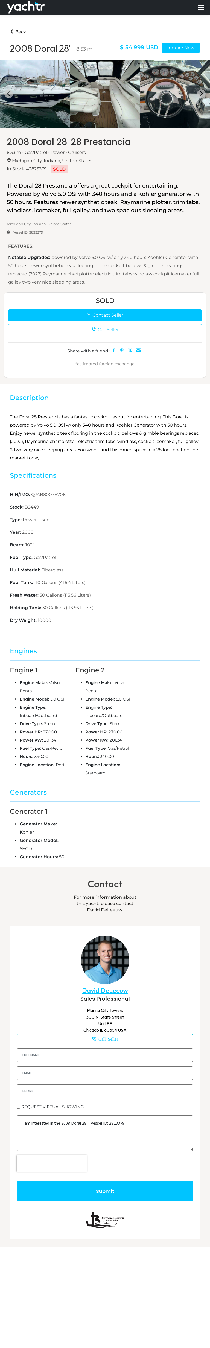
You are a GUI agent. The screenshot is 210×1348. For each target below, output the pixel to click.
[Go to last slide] (8, 93)
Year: (16, 532)
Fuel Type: (22, 557)
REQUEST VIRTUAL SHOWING (52, 1106)
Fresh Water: (25, 595)
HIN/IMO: (20, 494)
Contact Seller (105, 315)
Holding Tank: (26, 607)
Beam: (17, 544)
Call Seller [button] (105, 329)
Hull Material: (25, 570)
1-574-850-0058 (105, 1038)
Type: (16, 519)
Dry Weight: (24, 620)
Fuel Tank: (22, 582)
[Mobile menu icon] (201, 7)
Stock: (17, 507)
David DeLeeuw (105, 990)
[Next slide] (201, 93)
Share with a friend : (88, 351)
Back (18, 31)
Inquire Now (180, 47)
